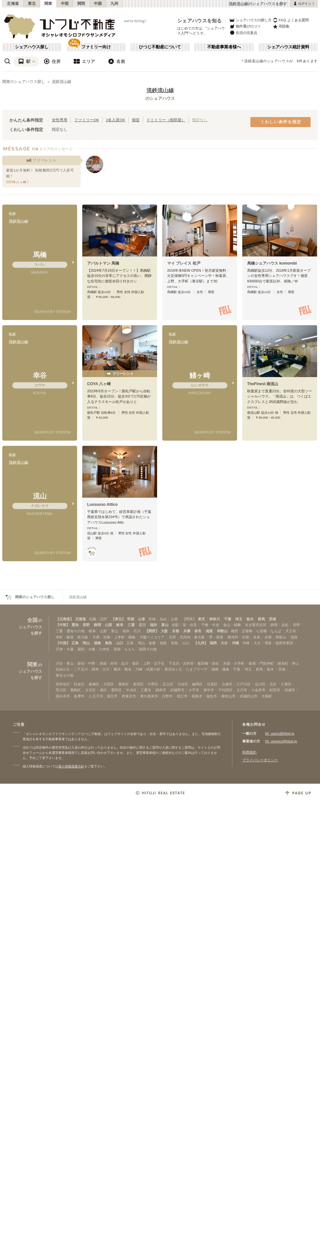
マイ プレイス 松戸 (183, 263)
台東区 (227, 684)
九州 (114, 3)
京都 (175, 631)
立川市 (241, 690)
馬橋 (40, 254)
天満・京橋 (101, 637)
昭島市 (197, 696)
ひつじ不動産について (160, 47)
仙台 (163, 619)
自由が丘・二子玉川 (72, 669)
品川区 (260, 684)
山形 (141, 619)
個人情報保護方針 (71, 766)
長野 (86, 625)
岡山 (86, 643)
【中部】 (63, 625)
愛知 (75, 625)
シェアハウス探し (32, 47)
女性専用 (59, 120)
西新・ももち (124, 649)
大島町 (266, 696)
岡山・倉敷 (147, 643)
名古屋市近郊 (255, 625)
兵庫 (186, 631)
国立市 (112, 696)
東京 (201, 619)
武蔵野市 (177, 690)
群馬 (261, 619)
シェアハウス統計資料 (288, 47)
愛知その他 (76, 631)
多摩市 (79, 696)
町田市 (274, 690)
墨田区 (116, 690)
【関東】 (189, 619)
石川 (142, 625)
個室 (136, 120)
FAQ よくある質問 (291, 20)
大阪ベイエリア (152, 637)
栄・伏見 (190, 625)
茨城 (272, 619)
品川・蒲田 (130, 663)
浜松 (285, 625)
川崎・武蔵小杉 (147, 669)
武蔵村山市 (248, 696)
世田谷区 (63, 684)
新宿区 (138, 684)
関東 (48, 3)
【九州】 (201, 643)
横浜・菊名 (122, 669)
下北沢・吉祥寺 (181, 663)
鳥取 (108, 643)
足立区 (168, 684)
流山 (40, 496)
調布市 (160, 690)
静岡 (97, 625)
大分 (224, 643)
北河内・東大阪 (192, 637)
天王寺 (290, 631)
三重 (131, 625)
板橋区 (94, 684)
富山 (164, 625)
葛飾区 (75, 690)
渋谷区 (182, 684)
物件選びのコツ (245, 26)
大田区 (108, 684)
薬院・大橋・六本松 (93, 649)
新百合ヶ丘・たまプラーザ (186, 669)
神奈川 (214, 619)
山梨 (108, 625)
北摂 (172, 637)
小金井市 (258, 690)
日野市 (167, 696)
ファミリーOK (86, 120)
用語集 (281, 26)
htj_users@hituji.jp (279, 733)
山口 (119, 643)
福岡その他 (148, 649)
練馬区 (197, 684)
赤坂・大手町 (234, 663)
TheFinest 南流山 (262, 384)
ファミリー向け (96, 47)
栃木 (250, 619)
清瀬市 (289, 690)
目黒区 (212, 684)
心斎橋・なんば (268, 631)
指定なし (200, 120)
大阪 (164, 631)
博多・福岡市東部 (279, 643)
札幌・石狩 (98, 619)
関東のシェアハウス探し (23, 81)
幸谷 (40, 375)
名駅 (175, 625)
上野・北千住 (154, 663)
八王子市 (96, 696)
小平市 (194, 690)
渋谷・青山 (65, 663)
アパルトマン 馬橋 (103, 263)
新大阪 (82, 637)
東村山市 (228, 696)
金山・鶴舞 (232, 625)
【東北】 (118, 619)
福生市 (211, 696)
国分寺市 (63, 696)
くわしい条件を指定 (280, 122)
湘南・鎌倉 (220, 669)
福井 (153, 625)
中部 (65, 3)
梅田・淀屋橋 (241, 631)
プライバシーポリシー (260, 760)
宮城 (130, 619)
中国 (98, 3)
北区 (273, 684)
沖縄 (235, 643)
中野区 (153, 684)
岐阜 (119, 625)
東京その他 (65, 675)
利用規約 (249, 752)
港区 (103, 690)
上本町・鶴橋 (124, 637)
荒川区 (61, 690)
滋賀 (209, 631)
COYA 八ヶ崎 (99, 384)
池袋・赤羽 (108, 663)
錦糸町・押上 (288, 663)
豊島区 (123, 684)
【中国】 (63, 643)
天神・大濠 (65, 649)
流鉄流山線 (61, 81)
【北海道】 (65, 619)
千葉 (227, 619)
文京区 (90, 690)
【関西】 (152, 631)
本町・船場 (65, 637)
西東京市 (129, 696)
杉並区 (79, 684)
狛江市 (182, 696)
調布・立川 (100, 669)
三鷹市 (146, 690)
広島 (75, 643)
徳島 (97, 643)
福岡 (213, 643)
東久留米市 (149, 696)
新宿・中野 (86, 663)
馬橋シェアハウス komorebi (272, 263)
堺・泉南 (216, 637)
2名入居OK (115, 120)
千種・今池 (210, 625)
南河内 (232, 637)
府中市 (208, 690)
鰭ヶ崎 (199, 375)
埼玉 (238, 619)
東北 (32, 3)
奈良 (197, 631)
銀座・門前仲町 (261, 663)
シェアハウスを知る (199, 20)
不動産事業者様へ (224, 47)
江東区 (286, 684)
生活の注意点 (243, 32)
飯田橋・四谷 (208, 663)
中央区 (131, 690)
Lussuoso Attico (102, 504)
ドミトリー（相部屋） (165, 120)
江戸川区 (243, 684)
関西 (81, 3)
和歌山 (222, 631)
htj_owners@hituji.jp (281, 741)
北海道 (13, 3)
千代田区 (225, 690)
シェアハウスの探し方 (250, 20)
